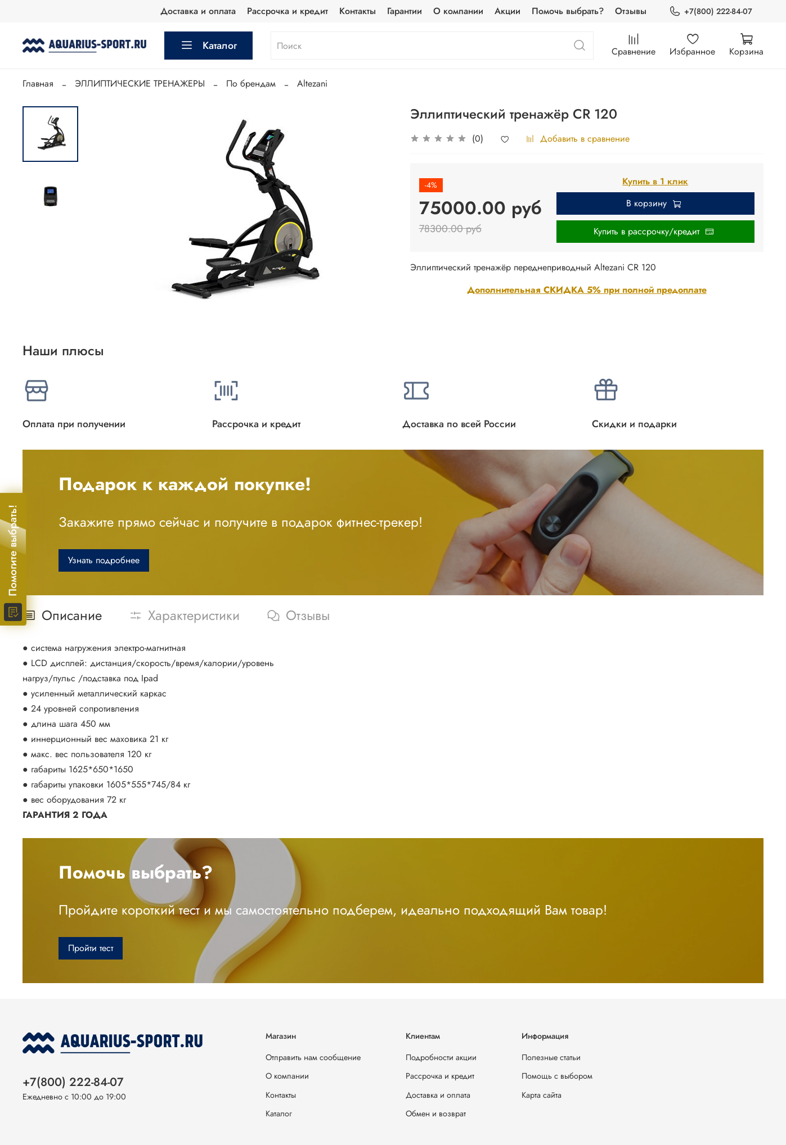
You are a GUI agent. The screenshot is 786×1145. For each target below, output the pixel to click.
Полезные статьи (551, 1057)
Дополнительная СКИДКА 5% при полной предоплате (587, 289)
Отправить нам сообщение (313, 1057)
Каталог (208, 45)
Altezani (312, 83)
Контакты (357, 10)
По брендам (251, 83)
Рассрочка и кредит (287, 10)
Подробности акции (441, 1057)
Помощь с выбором (557, 1075)
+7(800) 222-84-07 (710, 11)
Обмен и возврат (436, 1113)
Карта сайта (542, 1095)
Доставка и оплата (198, 10)
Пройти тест (90, 948)
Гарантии (404, 10)
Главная (38, 83)
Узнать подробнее (104, 560)
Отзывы (630, 10)
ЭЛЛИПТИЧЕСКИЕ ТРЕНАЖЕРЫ (140, 83)
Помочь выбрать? (568, 10)
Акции (507, 10)
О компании (458, 10)
